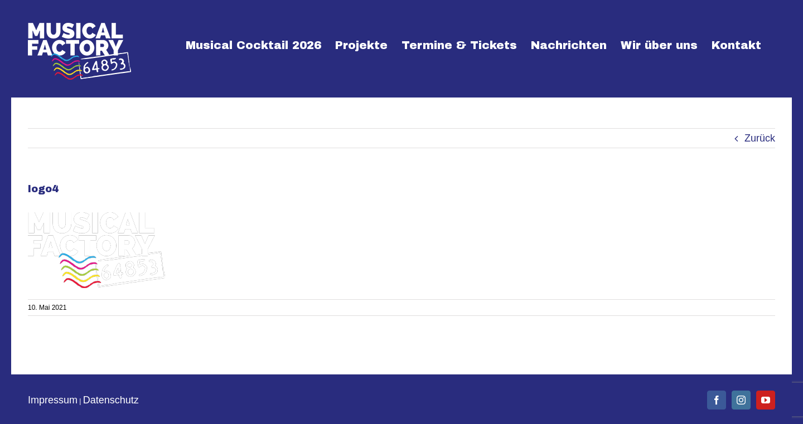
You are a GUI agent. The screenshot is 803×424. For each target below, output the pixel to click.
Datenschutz (111, 400)
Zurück (759, 138)
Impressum (53, 400)
